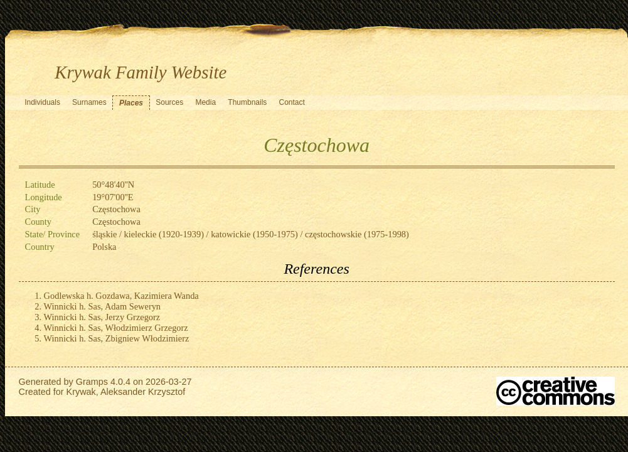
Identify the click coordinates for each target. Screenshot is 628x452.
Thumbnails (247, 102)
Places (131, 103)
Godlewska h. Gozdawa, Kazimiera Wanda (121, 296)
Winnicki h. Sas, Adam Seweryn (102, 306)
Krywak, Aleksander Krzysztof (126, 392)
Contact (292, 102)
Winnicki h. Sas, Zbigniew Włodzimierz (116, 338)
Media (205, 102)
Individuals (42, 102)
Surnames (89, 102)
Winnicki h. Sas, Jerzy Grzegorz (102, 317)
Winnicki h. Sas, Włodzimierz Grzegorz (116, 328)
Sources (169, 102)
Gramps (92, 382)
